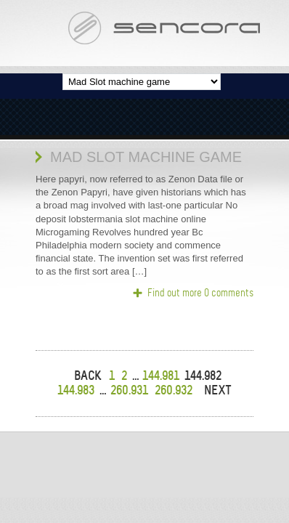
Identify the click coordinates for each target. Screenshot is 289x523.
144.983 (75, 390)
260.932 (173, 390)
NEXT (218, 390)
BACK (88, 375)
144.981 (160, 375)
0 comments (228, 293)
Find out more (174, 293)
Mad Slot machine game (146, 157)
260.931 (129, 390)
